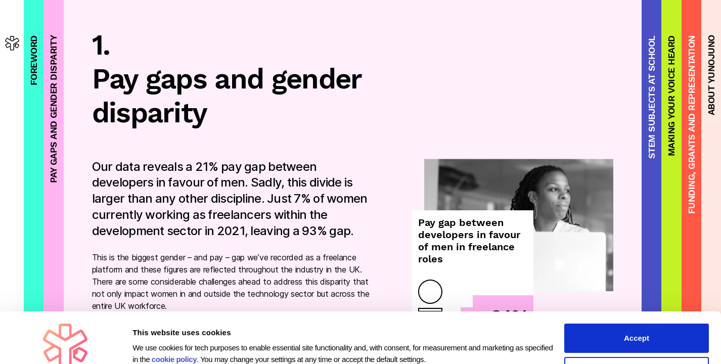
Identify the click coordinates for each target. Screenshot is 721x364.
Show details (155, 339)
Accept (636, 290)
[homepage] (12, 43)
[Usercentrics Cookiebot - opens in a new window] (65, 344)
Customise (636, 324)
